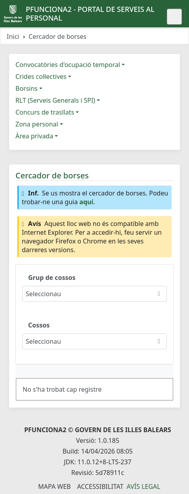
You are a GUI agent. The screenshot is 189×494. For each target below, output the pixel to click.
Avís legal (143, 486)
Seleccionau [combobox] (43, 293)
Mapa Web (54, 486)
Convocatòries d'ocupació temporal (67, 64)
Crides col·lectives (41, 76)
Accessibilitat (100, 486)
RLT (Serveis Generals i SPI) (55, 100)
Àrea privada (34, 136)
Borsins (26, 88)
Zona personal (36, 124)
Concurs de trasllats (44, 112)
